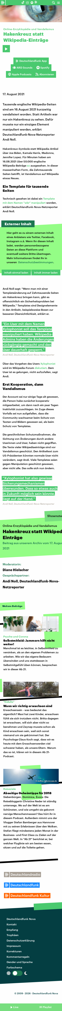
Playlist (47, 1007)
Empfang (12, 929)
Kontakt (12, 924)
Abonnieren (44, 74)
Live (15, 1007)
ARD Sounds (22, 67)
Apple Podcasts (19, 74)
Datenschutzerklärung (21, 940)
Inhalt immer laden (46, 272)
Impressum (14, 945)
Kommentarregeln (18, 956)
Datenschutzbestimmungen (35, 262)
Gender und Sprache (20, 961)
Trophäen (13, 935)
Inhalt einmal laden (16, 272)
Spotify (42, 67)
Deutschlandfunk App (31, 60)
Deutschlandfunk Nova (21, 918)
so (28, 165)
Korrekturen (14, 951)
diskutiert (41, 367)
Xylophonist (47, 363)
